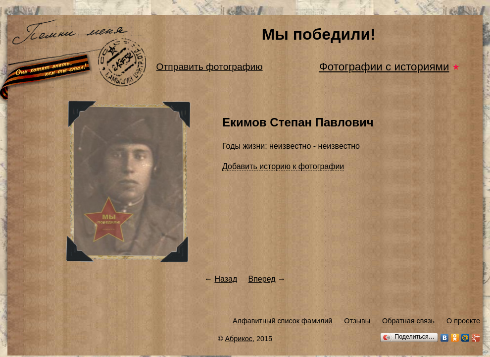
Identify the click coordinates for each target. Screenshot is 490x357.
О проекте (463, 321)
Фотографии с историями (384, 66)
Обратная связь (408, 321)
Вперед (262, 279)
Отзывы (357, 321)
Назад (225, 279)
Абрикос (239, 339)
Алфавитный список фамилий (282, 321)
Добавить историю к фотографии (283, 166)
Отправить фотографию (209, 66)
